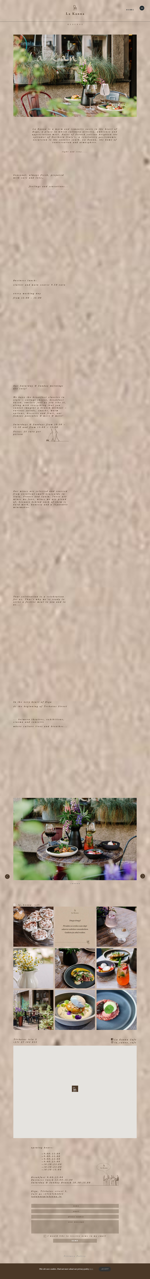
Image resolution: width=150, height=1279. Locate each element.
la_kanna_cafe (26, 905)
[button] (75, 1089)
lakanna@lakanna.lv (46, 1197)
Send (75, 1241)
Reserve (75, 24)
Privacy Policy (75, 1256)
